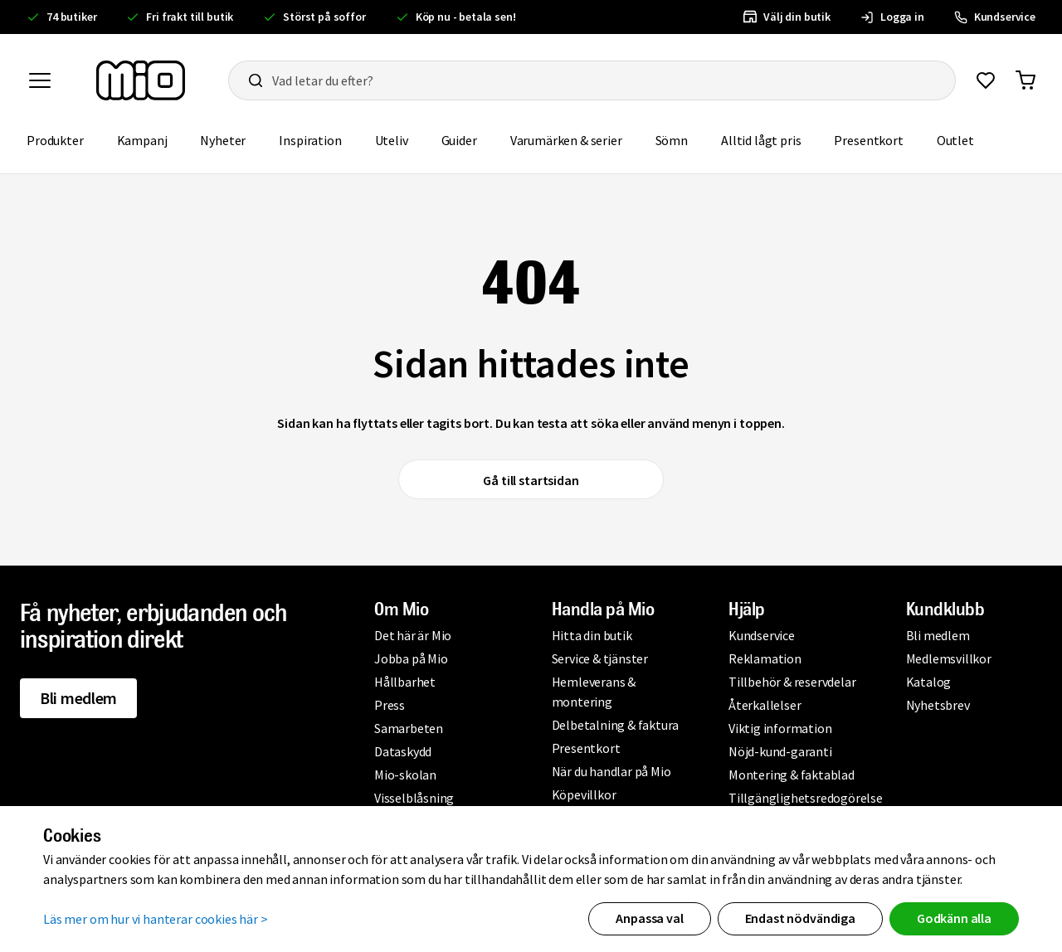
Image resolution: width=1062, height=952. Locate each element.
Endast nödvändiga (800, 918)
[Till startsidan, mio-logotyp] (140, 80)
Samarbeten (408, 728)
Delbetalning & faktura (616, 724)
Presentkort (868, 140)
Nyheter (223, 140)
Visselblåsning (414, 797)
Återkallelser (764, 705)
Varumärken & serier (566, 140)
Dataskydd (402, 751)
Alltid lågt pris (761, 140)
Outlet (955, 140)
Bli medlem (78, 697)
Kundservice (761, 635)
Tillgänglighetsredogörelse (805, 797)
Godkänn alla (954, 918)
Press (389, 705)
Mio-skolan (405, 774)
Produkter (55, 140)
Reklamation (764, 658)
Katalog (929, 681)
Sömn (671, 140)
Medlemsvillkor (948, 658)
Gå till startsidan (530, 480)
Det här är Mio (412, 635)
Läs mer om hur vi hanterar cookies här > (155, 919)
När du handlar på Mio (611, 771)
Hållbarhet (405, 681)
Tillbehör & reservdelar (791, 681)
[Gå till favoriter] (985, 80)
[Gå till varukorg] (1025, 80)
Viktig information (779, 728)
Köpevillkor (584, 794)
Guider (459, 140)
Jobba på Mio (411, 658)
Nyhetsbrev (938, 705)
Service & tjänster (600, 658)
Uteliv (391, 140)
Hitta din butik (592, 635)
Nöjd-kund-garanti (780, 751)
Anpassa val (649, 918)
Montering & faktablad (791, 774)
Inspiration (310, 140)
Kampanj (142, 140)
